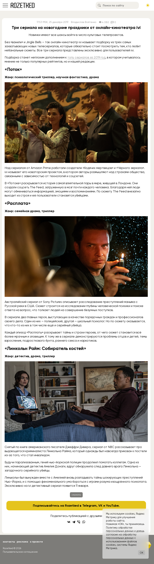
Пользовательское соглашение (20, 551)
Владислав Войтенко (83, 22)
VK (100, 506)
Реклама (22, 541)
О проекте (36, 541)
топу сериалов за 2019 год (86, 57)
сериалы (76, 494)
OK (141, 552)
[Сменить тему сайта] (147, 5)
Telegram (89, 506)
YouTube (112, 506)
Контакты (9, 541)
